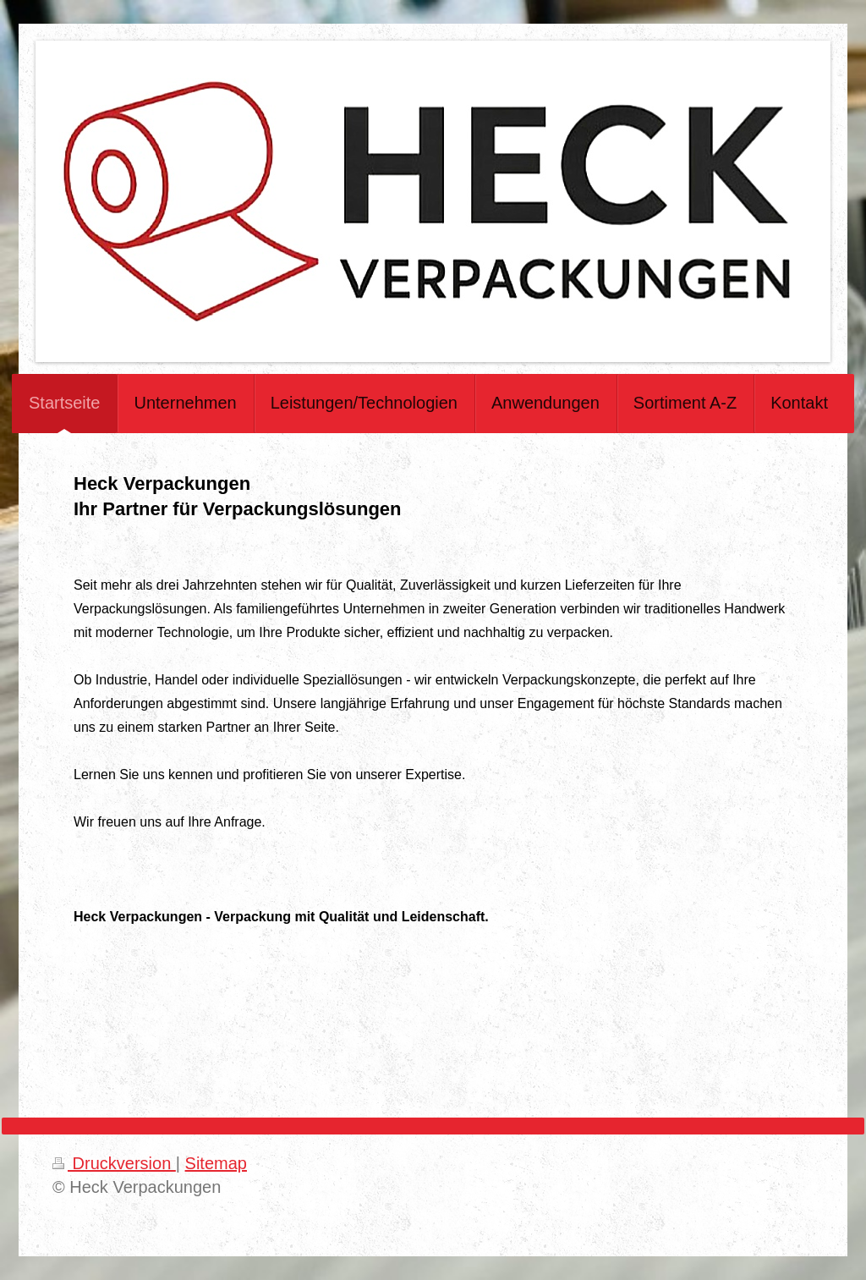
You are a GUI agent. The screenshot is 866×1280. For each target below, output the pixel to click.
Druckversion (114, 1163)
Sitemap (216, 1163)
